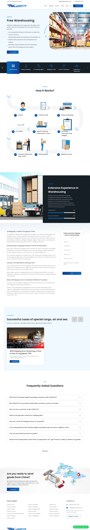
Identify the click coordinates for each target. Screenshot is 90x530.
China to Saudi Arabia (34, 513)
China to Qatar (32, 511)
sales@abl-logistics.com (66, 1)
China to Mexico (11, 516)
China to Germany (33, 507)
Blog (67, 6)
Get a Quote (13, 52)
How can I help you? (81, 527)
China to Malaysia (54, 516)
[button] (2, 68)
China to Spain (11, 509)
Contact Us (78, 6)
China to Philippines (33, 516)
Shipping (51, 6)
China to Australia (54, 513)
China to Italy (53, 507)
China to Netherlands (34, 509)
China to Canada (33, 504)
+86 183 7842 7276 (79, 1)
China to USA (10, 504)
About (62, 6)
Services (57, 6)
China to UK (52, 504)
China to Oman (11, 511)
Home (45, 6)
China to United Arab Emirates (15, 513)
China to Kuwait (53, 511)
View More (45, 451)
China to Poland (53, 509)
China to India (11, 518)
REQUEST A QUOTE (73, 516)
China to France (11, 507)
